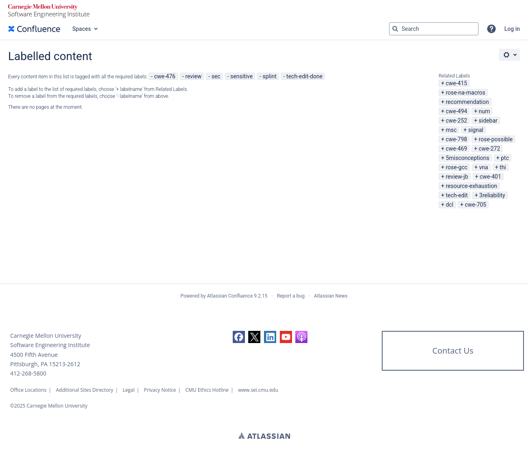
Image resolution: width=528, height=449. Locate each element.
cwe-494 (456, 111)
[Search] (395, 29)
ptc (505, 158)
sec (216, 76)
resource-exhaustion (471, 186)
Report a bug (291, 296)
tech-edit (456, 195)
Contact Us (452, 350)
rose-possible (496, 139)
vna (483, 167)
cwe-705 (475, 204)
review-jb (457, 176)
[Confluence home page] (34, 28)
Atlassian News (331, 296)
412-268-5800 (28, 373)
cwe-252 (456, 120)
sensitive (241, 76)
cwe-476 (164, 76)
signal (475, 130)
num (484, 111)
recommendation (467, 102)
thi (503, 167)
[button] (491, 28)
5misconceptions (467, 158)
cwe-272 (489, 148)
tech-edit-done (304, 76)
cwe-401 (490, 176)
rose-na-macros (465, 92)
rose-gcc (456, 167)
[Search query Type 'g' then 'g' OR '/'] (433, 28)
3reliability (492, 195)
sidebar (488, 120)
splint (270, 76)
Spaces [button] (81, 29)
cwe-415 (456, 83)
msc (451, 130)
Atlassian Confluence (230, 296)
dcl (449, 204)
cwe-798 (456, 139)
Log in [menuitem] (512, 29)
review (193, 76)
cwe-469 (456, 148)
